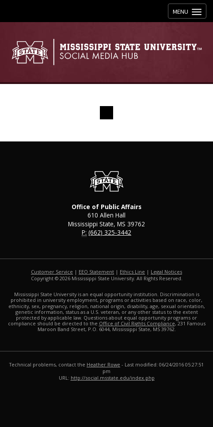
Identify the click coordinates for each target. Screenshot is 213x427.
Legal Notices (166, 271)
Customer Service (52, 271)
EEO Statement (96, 271)
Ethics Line (132, 271)
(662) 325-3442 (109, 232)
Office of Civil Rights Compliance (137, 323)
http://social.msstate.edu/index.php (113, 377)
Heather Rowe (103, 364)
